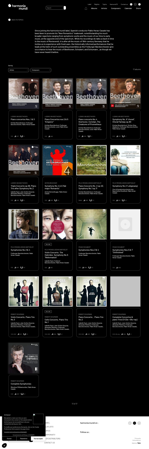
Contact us (124, 4)
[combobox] (18, 70)
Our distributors (52, 438)
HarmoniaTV (114, 4)
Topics (105, 4)
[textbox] (18, 70)
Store (138, 8)
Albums (94, 8)
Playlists (96, 4)
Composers (116, 8)
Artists (104, 8)
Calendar (128, 8)
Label (89, 4)
